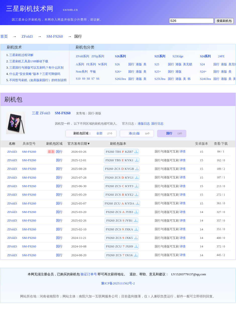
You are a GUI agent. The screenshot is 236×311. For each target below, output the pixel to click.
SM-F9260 (54, 36)
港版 (139, 64)
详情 (183, 151)
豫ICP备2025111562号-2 (118, 283)
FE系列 (91, 64)
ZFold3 (27, 36)
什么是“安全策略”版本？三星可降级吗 (34, 74)
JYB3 (129, 212)
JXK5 (129, 238)
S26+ (118, 71)
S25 (156, 64)
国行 (131, 64)
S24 (202, 64)
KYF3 (129, 186)
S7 (93, 78)
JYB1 (129, 220)
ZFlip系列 (97, 56)
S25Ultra (159, 79)
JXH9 (129, 246)
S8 (88, 78)
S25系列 (159, 56)
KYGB (129, 169)
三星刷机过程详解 (21, 55)
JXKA (129, 229)
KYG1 (129, 177)
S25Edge (177, 56)
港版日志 (144, 123)
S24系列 (205, 56)
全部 (99, 133)
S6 (97, 78)
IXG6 (129, 255)
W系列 (102, 64)
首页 (4, 36)
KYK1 (129, 160)
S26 (117, 64)
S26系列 (120, 56)
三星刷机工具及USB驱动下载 (28, 61)
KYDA (129, 203)
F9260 (110, 151)
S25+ (157, 71)
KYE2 (129, 194)
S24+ (203, 71)
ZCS (117, 169)
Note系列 (82, 71)
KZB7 (129, 151)
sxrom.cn (70, 10)
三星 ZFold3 (41, 113)
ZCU (117, 203)
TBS (118, 151)
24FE (221, 56)
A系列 (80, 64)
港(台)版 (134, 133)
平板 (93, 71)
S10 (78, 78)
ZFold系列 (82, 56)
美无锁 (187, 64)
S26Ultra (120, 79)
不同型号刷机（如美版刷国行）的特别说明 (38, 80)
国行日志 (157, 123)
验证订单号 (89, 274)
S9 (83, 78)
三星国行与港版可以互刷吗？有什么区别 (36, 67)
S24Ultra (205, 79)
